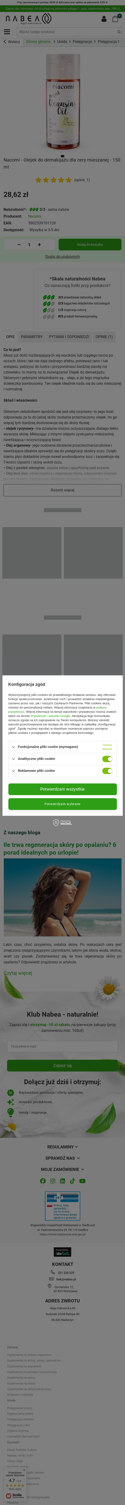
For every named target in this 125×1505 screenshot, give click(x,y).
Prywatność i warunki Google (50, 716)
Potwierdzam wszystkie (62, 789)
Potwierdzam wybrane (62, 804)
